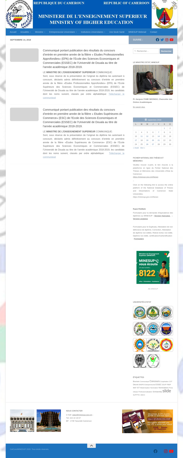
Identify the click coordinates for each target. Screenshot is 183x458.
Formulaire (139, 239)
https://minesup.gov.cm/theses (145, 177)
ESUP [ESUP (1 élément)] (164, 384)
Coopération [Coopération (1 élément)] (164, 381)
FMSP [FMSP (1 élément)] (169, 384)
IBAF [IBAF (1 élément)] (134, 388)
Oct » (142, 148)
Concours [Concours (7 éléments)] (155, 381)
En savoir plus (139, 107)
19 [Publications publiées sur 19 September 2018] (147, 140)
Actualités (24, 32)
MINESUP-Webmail (137, 32)
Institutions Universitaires (92, 32)
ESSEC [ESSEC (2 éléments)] (159, 385)
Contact (153, 32)
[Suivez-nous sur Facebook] (157, 39)
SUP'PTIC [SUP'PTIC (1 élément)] (136, 395)
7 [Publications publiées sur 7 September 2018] (158, 132)
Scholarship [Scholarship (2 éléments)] (157, 392)
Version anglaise (140, 219)
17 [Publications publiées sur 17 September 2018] (136, 140)
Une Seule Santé (116, 32)
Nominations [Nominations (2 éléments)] (163, 388)
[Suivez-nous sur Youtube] (171, 39)
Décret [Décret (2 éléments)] (135, 385)
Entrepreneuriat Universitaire (62, 32)
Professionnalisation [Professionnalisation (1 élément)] (145, 392)
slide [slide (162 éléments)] (166, 390)
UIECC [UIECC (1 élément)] (142, 395)
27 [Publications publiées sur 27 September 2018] (153, 144)
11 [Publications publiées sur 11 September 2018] (142, 136)
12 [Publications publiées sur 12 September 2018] (147, 136)
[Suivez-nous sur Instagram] (166, 39)
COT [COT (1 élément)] (170, 381)
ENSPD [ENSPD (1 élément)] (141, 384)
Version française (162, 216)
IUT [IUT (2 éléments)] (138, 388)
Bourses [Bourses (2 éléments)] (136, 381)
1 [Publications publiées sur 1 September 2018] (164, 128)
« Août (136, 148)
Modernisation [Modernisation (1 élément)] (145, 388)
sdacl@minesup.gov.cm (82, 415)
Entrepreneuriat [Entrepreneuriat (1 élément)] (150, 384)
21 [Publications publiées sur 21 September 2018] (159, 140)
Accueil (13, 32)
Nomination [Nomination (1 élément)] (154, 388)
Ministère (39, 32)
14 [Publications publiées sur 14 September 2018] (159, 136)
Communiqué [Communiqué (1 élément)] (144, 381)
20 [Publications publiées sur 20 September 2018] (153, 140)
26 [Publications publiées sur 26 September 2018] (147, 144)
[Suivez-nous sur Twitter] (162, 39)
